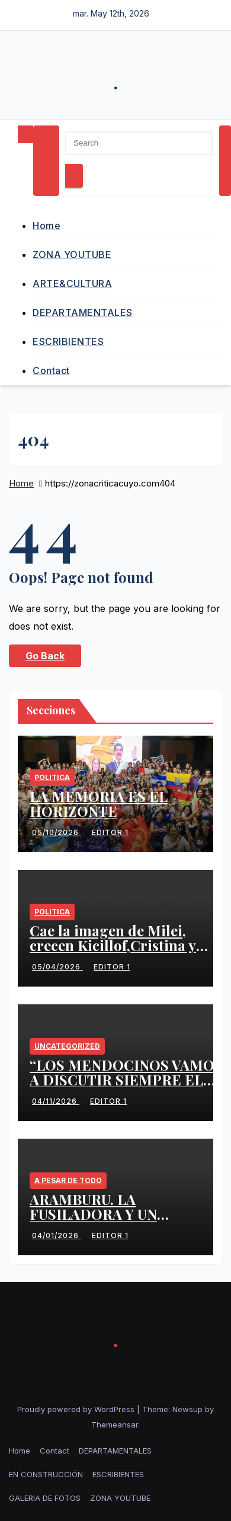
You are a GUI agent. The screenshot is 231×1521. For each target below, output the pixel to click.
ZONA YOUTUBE (72, 254)
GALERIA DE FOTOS (45, 1498)
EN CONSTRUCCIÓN (46, 1474)
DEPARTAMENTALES (83, 312)
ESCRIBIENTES (68, 341)
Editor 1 (109, 832)
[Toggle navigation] (46, 160)
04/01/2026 (56, 1235)
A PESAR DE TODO (68, 1180)
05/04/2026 (57, 966)
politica (52, 777)
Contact (51, 370)
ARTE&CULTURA (72, 283)
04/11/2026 (55, 1101)
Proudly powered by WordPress (77, 1409)
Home (46, 225)
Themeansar (114, 1424)
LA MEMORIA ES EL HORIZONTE (99, 803)
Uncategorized (67, 1046)
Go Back (45, 656)
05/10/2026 (56, 832)
